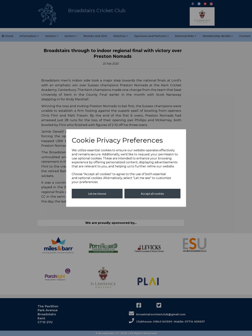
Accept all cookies (152, 193)
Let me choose (97, 193)
